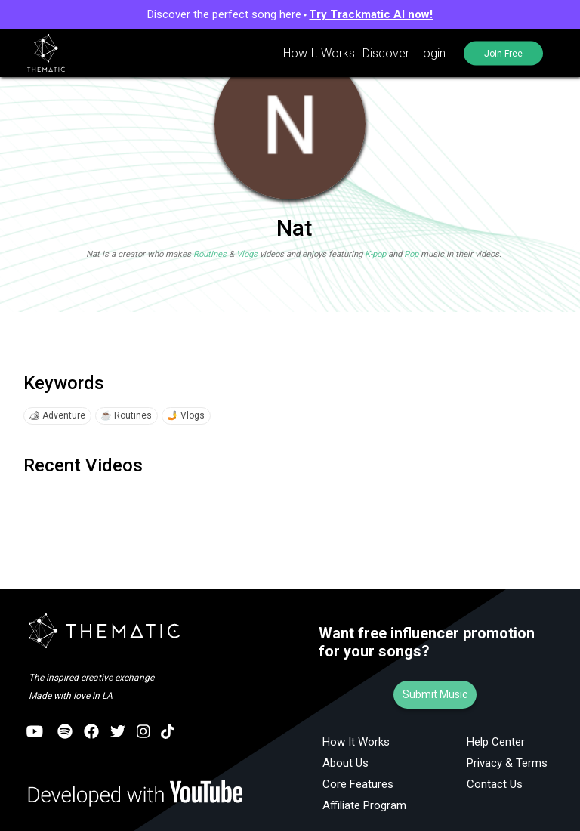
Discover (384, 53)
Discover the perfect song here (290, 14)
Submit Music (435, 694)
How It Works (317, 53)
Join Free (502, 53)
